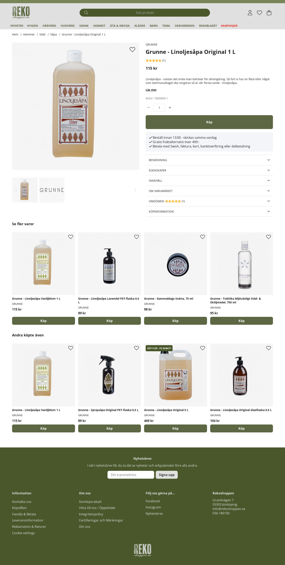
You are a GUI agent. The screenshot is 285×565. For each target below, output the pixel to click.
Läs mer (151, 90)
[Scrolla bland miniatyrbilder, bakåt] (16, 190)
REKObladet (208, 26)
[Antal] (159, 108)
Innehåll (155, 180)
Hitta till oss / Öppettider (97, 508)
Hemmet (99, 26)
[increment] (170, 108)
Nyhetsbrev (154, 513)
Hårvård (49, 26)
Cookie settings (23, 533)
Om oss (84, 526)
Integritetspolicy (91, 514)
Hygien (32, 26)
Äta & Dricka (120, 26)
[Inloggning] (250, 13)
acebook (153, 501)
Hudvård (68, 26)
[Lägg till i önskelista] (133, 49)
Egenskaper (157, 170)
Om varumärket (161, 191)
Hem (15, 34)
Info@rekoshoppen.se (229, 509)
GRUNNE (151, 44)
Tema (166, 26)
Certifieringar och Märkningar (101, 520)
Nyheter (16, 26)
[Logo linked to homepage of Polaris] (21, 12)
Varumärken (184, 26)
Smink (83, 26)
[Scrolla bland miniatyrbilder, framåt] (135, 190)
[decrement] (148, 108)
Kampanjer (229, 26)
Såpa (53, 34)
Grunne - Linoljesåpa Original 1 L (83, 34)
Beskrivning (158, 160)
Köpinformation (161, 211)
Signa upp (167, 475)
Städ (42, 34)
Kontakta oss (21, 501)
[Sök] (145, 13)
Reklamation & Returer (29, 526)
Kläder (139, 26)
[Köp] (209, 122)
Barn (154, 26)
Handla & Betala (24, 514)
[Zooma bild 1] (75, 106)
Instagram (153, 507)
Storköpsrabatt (90, 501)
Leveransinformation (27, 520)
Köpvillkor (19, 508)
